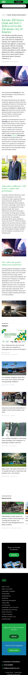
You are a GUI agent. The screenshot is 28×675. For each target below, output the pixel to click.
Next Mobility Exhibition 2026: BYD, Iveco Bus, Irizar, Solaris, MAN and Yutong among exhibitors (13, 379)
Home (3, 15)
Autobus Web (5, 593)
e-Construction (6, 605)
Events (13, 385)
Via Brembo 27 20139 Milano (11, 662)
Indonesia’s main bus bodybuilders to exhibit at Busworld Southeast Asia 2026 (14, 410)
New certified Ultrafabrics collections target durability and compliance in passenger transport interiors (14, 440)
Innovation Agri (6, 619)
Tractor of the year (7, 614)
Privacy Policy (9, 672)
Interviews (14, 528)
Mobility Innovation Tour (9, 616)
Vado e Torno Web (7, 589)
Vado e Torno (5, 586)
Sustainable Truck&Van (8, 591)
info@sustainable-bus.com (10, 668)
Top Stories (15, 354)
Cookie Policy (18, 672)
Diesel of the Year (7, 612)
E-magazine (18, 1)
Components (14, 445)
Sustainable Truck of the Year (10, 607)
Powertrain (5, 598)
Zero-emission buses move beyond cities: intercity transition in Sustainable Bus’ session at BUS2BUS (14, 347)
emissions (14, 135)
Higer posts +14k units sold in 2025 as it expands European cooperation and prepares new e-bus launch (14, 471)
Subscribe (14, 555)
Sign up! (14, 636)
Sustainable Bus (6, 596)
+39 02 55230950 (7, 665)
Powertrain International (9, 600)
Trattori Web (5, 603)
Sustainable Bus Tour (7, 354)
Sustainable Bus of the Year (9, 609)
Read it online (14, 650)
